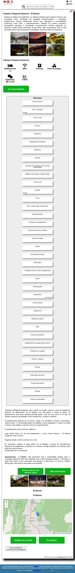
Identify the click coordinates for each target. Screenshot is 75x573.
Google (36, 566)
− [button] (6, 506)
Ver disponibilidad (16, 89)
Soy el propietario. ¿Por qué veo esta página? (16, 548)
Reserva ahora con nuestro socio (30, 471)
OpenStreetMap (66, 533)
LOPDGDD (36, 570)
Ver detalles (51, 540)
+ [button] (6, 502)
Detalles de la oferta (23, 540)
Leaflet (58, 533)
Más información (57, 471)
